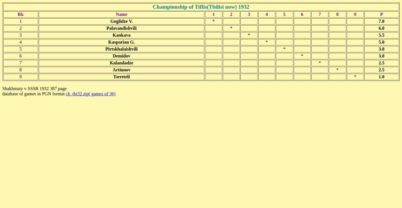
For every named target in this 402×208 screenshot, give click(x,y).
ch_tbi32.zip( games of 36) (90, 93)
